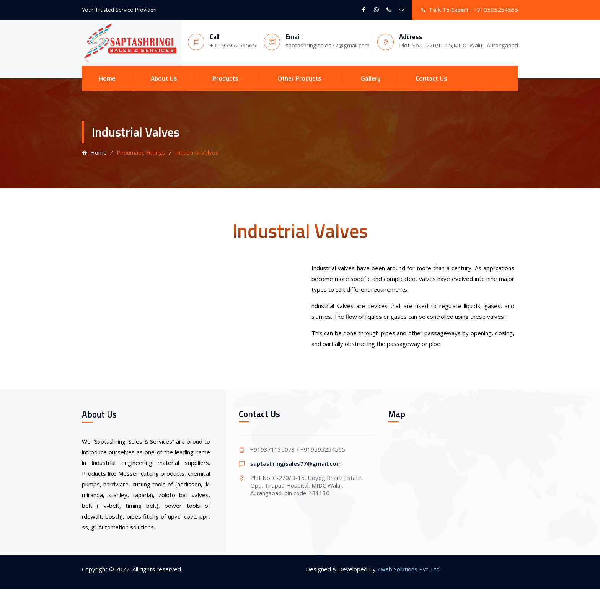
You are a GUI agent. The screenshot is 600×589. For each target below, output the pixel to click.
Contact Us (431, 78)
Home (107, 78)
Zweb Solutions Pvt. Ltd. (409, 569)
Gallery (370, 78)
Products (225, 78)
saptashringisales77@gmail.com (296, 463)
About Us (164, 78)
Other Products (299, 78)
